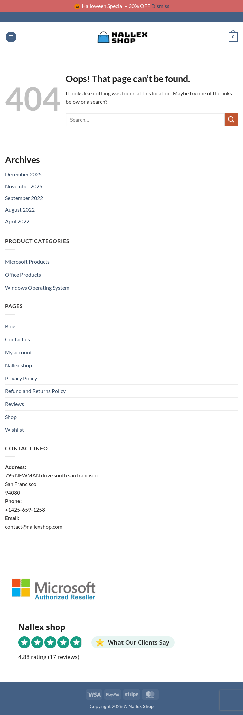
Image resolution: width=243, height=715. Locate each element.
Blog (10, 326)
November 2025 (23, 186)
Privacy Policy (21, 378)
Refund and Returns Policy (35, 391)
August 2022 (20, 209)
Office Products (23, 274)
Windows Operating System (37, 287)
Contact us (17, 339)
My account (18, 352)
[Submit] (231, 119)
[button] (11, 37)
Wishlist (14, 429)
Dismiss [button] (160, 6)
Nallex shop (18, 365)
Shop (11, 417)
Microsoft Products (27, 261)
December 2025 (23, 174)
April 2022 (17, 221)
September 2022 (24, 198)
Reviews (14, 404)
